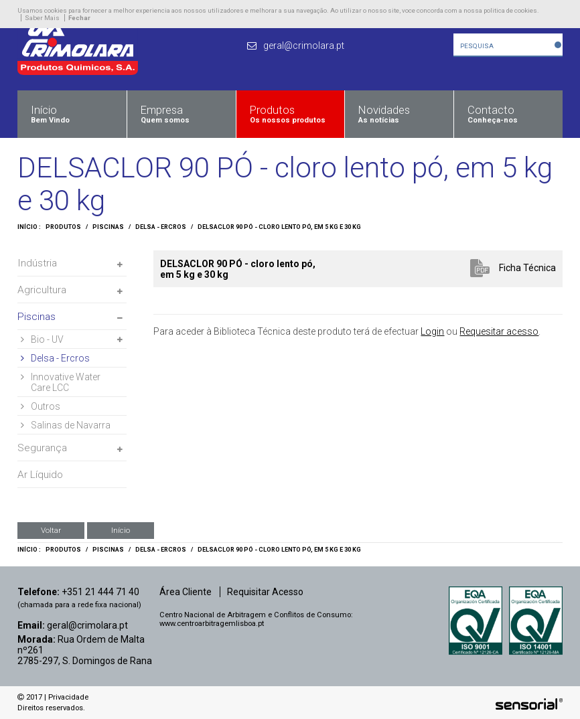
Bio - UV (42, 339)
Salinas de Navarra (66, 425)
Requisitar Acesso (265, 591)
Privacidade (68, 697)
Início (120, 530)
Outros (40, 406)
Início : (29, 227)
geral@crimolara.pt (87, 625)
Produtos (63, 227)
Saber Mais (42, 17)
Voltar (51, 530)
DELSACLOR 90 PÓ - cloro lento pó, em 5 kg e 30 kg (279, 227)
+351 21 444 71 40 (100, 591)
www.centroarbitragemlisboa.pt (211, 623)
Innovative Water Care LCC (60, 382)
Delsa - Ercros (160, 227)
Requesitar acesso (498, 331)
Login (432, 331)
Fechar (79, 17)
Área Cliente (185, 591)
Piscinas (108, 227)
